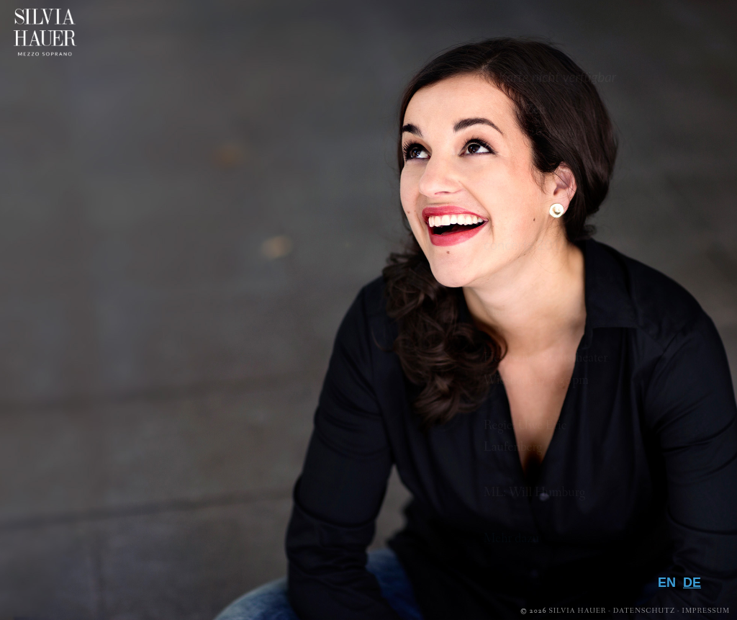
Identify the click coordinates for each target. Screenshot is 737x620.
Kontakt (656, 553)
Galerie (663, 483)
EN (667, 582)
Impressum (706, 611)
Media (672, 460)
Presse (668, 506)
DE (692, 582)
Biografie (650, 413)
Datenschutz (644, 611)
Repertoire (643, 436)
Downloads (636, 530)
